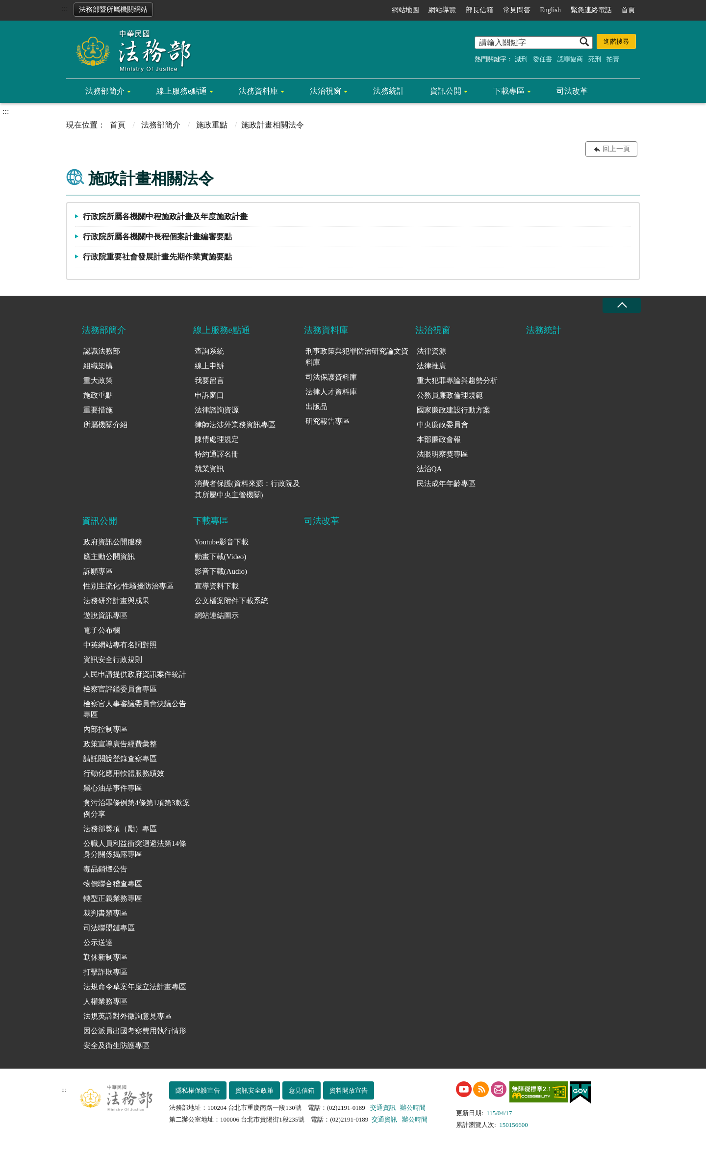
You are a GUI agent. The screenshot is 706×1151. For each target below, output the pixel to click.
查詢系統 (209, 351)
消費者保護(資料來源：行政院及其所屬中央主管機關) (247, 489)
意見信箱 (301, 1090)
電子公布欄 (101, 630)
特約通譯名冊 (217, 454)
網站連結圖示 (217, 615)
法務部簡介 (105, 91)
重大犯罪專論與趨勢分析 (457, 380)
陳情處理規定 (217, 439)
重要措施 (98, 410)
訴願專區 (98, 571)
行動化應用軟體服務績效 (123, 773)
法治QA (429, 469)
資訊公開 (445, 91)
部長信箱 (479, 10)
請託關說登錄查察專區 (120, 759)
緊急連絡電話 (591, 10)
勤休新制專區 (105, 957)
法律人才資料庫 (331, 392)
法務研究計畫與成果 (116, 601)
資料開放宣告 (348, 1090)
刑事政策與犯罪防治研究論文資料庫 (356, 356)
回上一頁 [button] (616, 149)
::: (64, 8)
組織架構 (98, 366)
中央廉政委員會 (442, 425)
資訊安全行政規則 (112, 660)
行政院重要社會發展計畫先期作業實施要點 (157, 257)
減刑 (521, 59)
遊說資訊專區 (105, 615)
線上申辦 (209, 366)
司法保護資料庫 (331, 377)
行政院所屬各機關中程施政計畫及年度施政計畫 (165, 216)
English (550, 10)
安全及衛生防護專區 (116, 1045)
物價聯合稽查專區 (112, 884)
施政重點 (211, 125)
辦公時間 (413, 1107)
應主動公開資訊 (109, 557)
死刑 (594, 59)
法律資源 (431, 351)
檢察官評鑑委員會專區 (120, 689)
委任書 (542, 59)
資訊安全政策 (254, 1090)
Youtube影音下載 (222, 542)
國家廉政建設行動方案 (453, 410)
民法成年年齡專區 (446, 483)
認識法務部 (101, 351)
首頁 (628, 10)
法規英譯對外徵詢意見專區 (127, 1016)
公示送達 (98, 942)
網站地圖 (405, 10)
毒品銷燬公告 (105, 869)
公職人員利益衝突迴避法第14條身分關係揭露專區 (134, 849)
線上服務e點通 (181, 91)
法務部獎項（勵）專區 (120, 829)
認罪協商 (570, 59)
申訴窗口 (209, 395)
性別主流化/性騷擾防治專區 (128, 586)
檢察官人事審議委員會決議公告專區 (134, 709)
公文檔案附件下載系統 (231, 601)
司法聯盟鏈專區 (109, 928)
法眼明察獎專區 (442, 454)
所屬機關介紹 (105, 425)
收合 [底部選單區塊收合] (622, 305)
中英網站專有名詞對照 (120, 645)
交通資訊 (383, 1107)
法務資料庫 (258, 91)
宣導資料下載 (217, 586)
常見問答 (516, 10)
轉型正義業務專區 (112, 898)
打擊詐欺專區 (105, 972)
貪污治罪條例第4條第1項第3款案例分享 (136, 808)
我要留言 (209, 380)
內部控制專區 (105, 729)
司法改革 (572, 91)
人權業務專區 (105, 1001)
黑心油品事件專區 (112, 788)
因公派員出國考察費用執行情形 (134, 1031)
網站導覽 (442, 10)
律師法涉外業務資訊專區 (235, 425)
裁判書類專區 (105, 913)
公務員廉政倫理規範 (450, 395)
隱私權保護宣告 (198, 1090)
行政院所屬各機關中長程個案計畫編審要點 (157, 236)
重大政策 (98, 380)
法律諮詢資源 (217, 410)
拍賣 (612, 59)
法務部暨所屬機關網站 (113, 9)
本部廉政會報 (439, 439)
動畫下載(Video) (221, 557)
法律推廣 (431, 366)
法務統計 (388, 91)
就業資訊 (209, 469)
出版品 (316, 406)
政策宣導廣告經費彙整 (120, 744)
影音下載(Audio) (221, 571)
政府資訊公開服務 (112, 542)
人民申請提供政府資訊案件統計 (134, 674)
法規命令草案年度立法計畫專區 (134, 987)
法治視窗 (325, 91)
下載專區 (509, 91)
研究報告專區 (327, 421)
